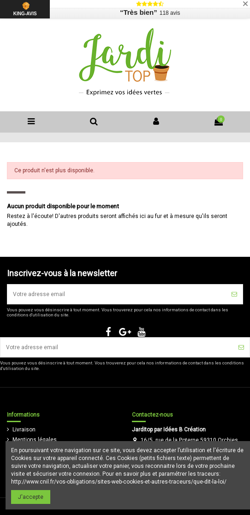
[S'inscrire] (234, 294)
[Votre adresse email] (116, 294)
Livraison (24, 429)
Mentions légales (34, 439)
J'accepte (30, 497)
